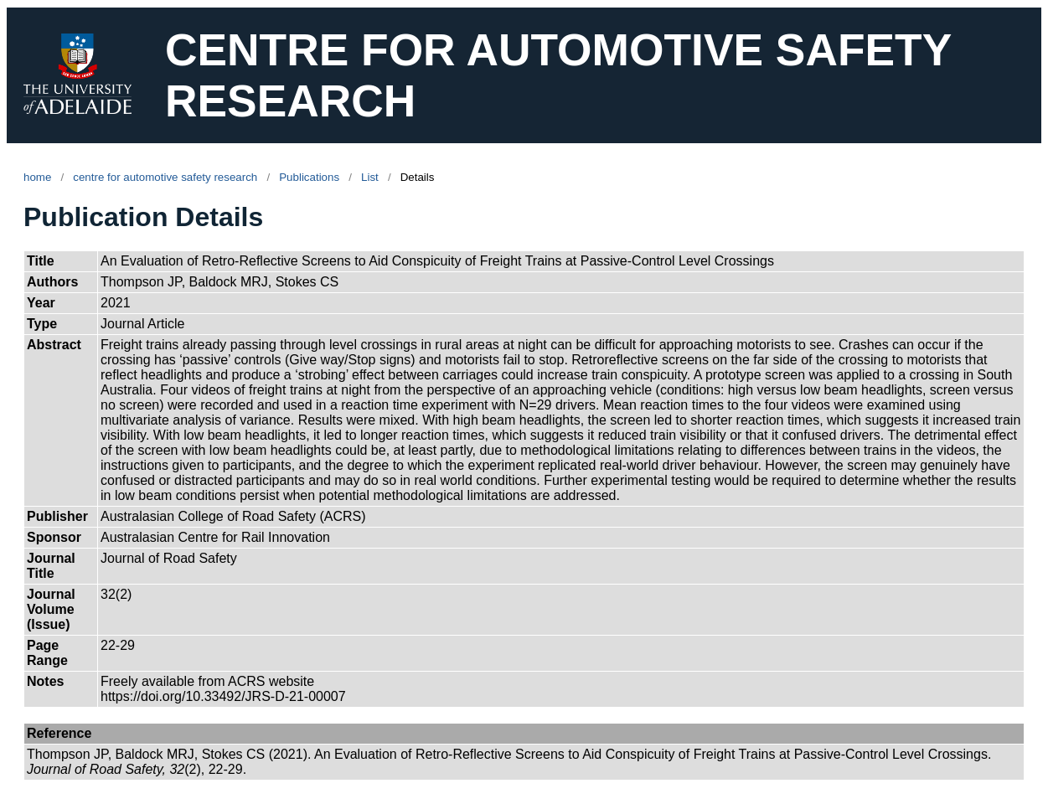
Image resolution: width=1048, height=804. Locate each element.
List (370, 177)
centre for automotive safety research (165, 177)
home (37, 177)
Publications (309, 177)
